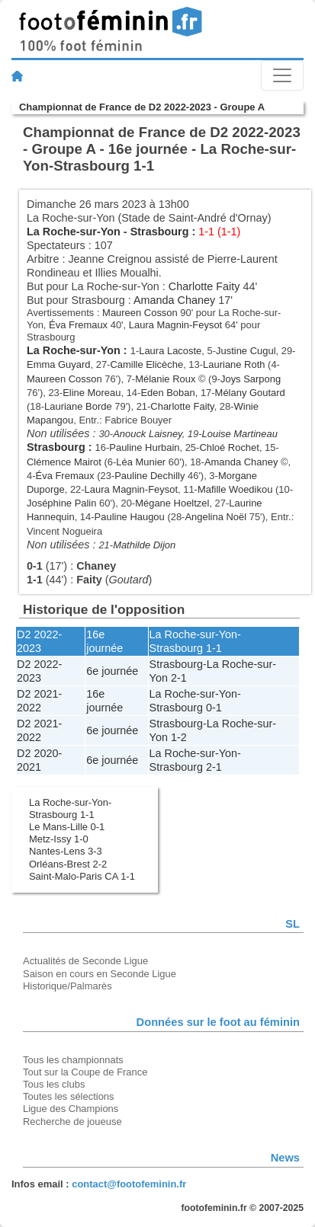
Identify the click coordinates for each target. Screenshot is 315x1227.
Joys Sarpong (250, 379)
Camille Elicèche (146, 364)
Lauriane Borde (78, 406)
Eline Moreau (92, 392)
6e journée (112, 671)
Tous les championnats (73, 1060)
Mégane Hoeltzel (172, 503)
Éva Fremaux (78, 325)
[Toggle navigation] (282, 75)
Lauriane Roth (234, 364)
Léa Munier (141, 462)
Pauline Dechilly (149, 475)
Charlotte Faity (204, 286)
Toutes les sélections (68, 1096)
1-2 (179, 737)
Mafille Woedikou (235, 489)
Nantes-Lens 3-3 (65, 851)
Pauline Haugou (130, 516)
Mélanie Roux (165, 379)
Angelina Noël (215, 516)
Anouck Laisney (147, 433)
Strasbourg (159, 231)
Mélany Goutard (250, 392)
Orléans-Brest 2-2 (68, 864)
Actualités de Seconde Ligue (85, 961)
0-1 (214, 707)
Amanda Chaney (174, 300)
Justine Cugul (245, 350)
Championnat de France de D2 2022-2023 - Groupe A (142, 107)
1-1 (214, 648)
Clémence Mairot (64, 462)
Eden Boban (167, 392)
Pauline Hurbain (144, 447)
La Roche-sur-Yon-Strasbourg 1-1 (70, 808)
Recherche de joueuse (72, 1121)
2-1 (179, 678)
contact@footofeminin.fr (129, 1184)
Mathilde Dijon (144, 545)
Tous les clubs (54, 1084)
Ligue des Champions (70, 1108)
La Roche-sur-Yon (74, 231)
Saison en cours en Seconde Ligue (99, 973)
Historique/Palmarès (67, 986)
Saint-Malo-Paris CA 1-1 (82, 876)
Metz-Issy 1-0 (58, 839)
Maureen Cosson (140, 312)
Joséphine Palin (61, 503)
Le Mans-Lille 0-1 (66, 826)
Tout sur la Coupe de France (85, 1072)
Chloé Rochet (229, 447)
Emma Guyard (59, 364)
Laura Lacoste (170, 350)
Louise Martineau (240, 433)
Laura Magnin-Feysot (175, 325)
